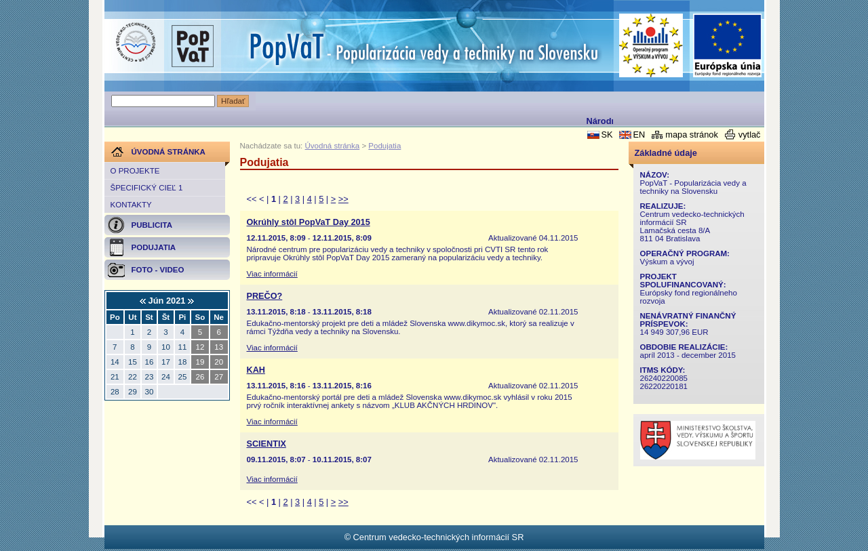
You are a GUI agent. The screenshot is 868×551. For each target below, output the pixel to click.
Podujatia (384, 146)
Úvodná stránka (332, 146)
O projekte (135, 171)
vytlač (749, 134)
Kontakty (131, 205)
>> (343, 199)
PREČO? (265, 296)
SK (606, 134)
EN (639, 134)
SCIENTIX (266, 444)
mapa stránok (691, 134)
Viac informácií (272, 274)
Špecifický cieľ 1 (147, 188)
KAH (256, 370)
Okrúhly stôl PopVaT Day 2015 (308, 222)
